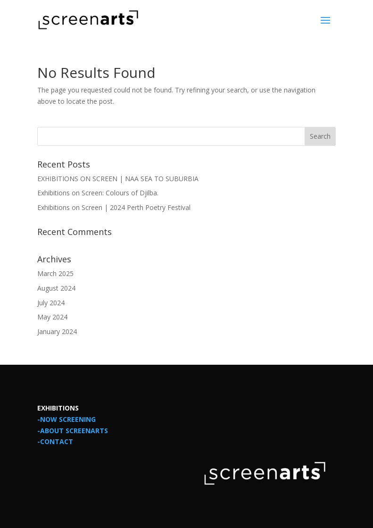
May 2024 (52, 316)
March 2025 (55, 273)
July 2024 (51, 302)
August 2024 (56, 288)
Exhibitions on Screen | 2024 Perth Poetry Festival (114, 207)
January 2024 (57, 331)
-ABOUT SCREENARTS (72, 430)
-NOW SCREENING (66, 419)
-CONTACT (55, 441)
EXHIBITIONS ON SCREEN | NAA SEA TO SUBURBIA (118, 178)
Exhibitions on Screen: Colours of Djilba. (97, 192)
